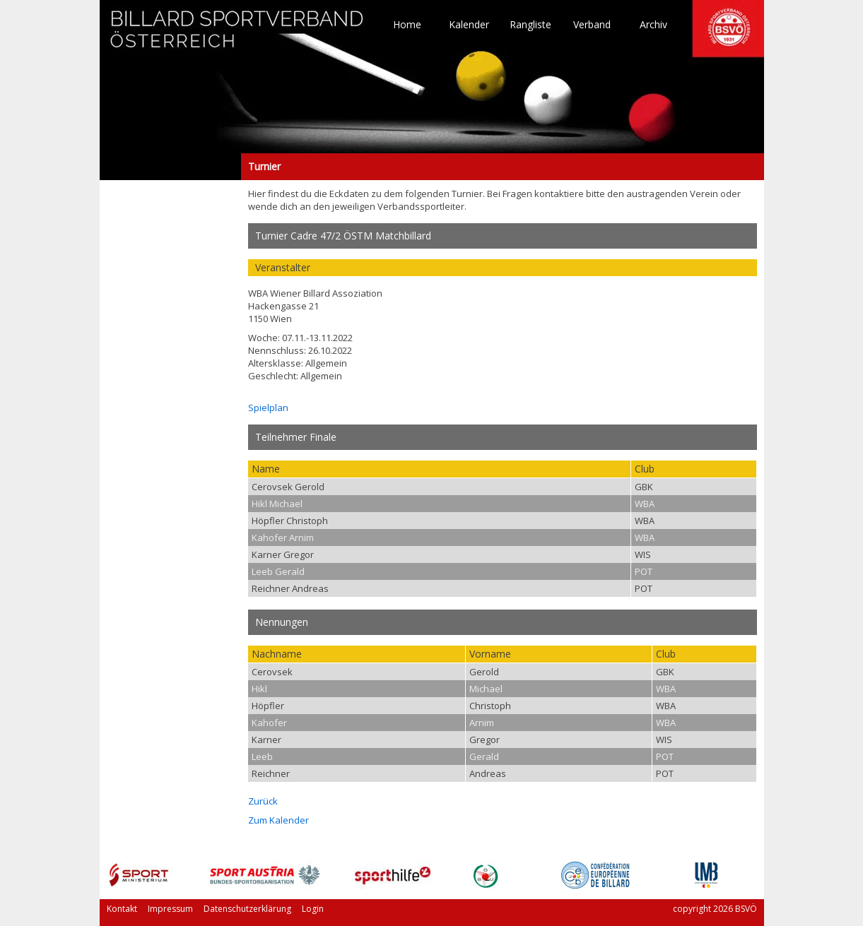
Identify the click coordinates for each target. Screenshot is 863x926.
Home (407, 24)
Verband (592, 24)
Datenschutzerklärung (247, 909)
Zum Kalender (278, 820)
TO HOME (237, 35)
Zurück (263, 801)
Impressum (170, 909)
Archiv (653, 24)
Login (313, 909)
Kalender (469, 24)
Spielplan (268, 407)
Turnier (170, 166)
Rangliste (530, 24)
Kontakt (122, 909)
